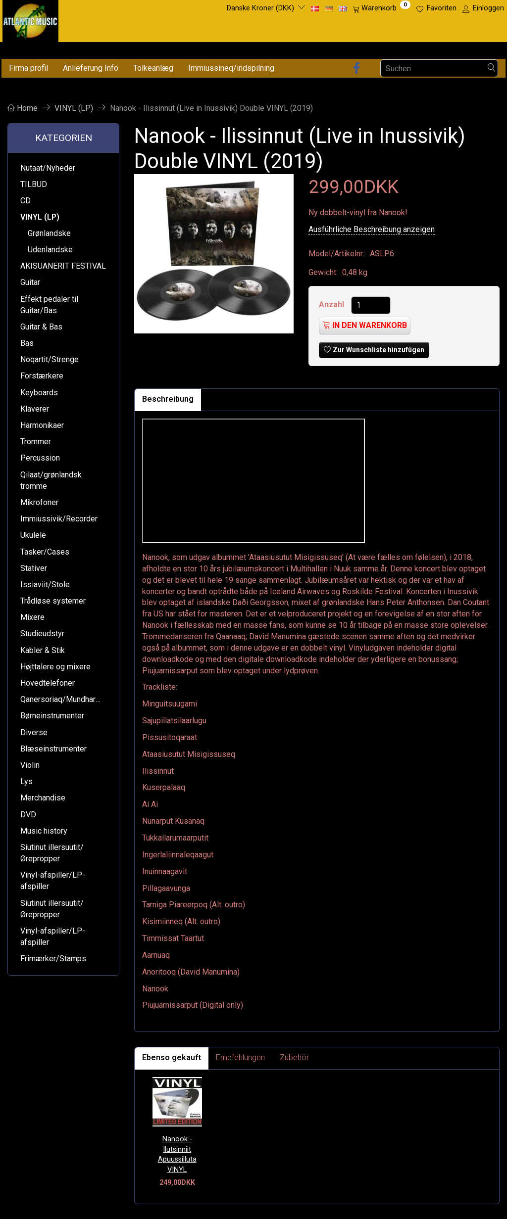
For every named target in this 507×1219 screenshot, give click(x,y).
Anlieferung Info (90, 68)
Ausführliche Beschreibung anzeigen (371, 229)
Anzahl (332, 304)
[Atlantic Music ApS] (30, 19)
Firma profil (28, 68)
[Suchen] (492, 68)
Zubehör (294, 1057)
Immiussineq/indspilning (231, 68)
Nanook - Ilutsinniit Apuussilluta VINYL (177, 1154)
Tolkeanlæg (153, 68)
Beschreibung (168, 399)
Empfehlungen (240, 1057)
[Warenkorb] (381, 8)
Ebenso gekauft (171, 1057)
